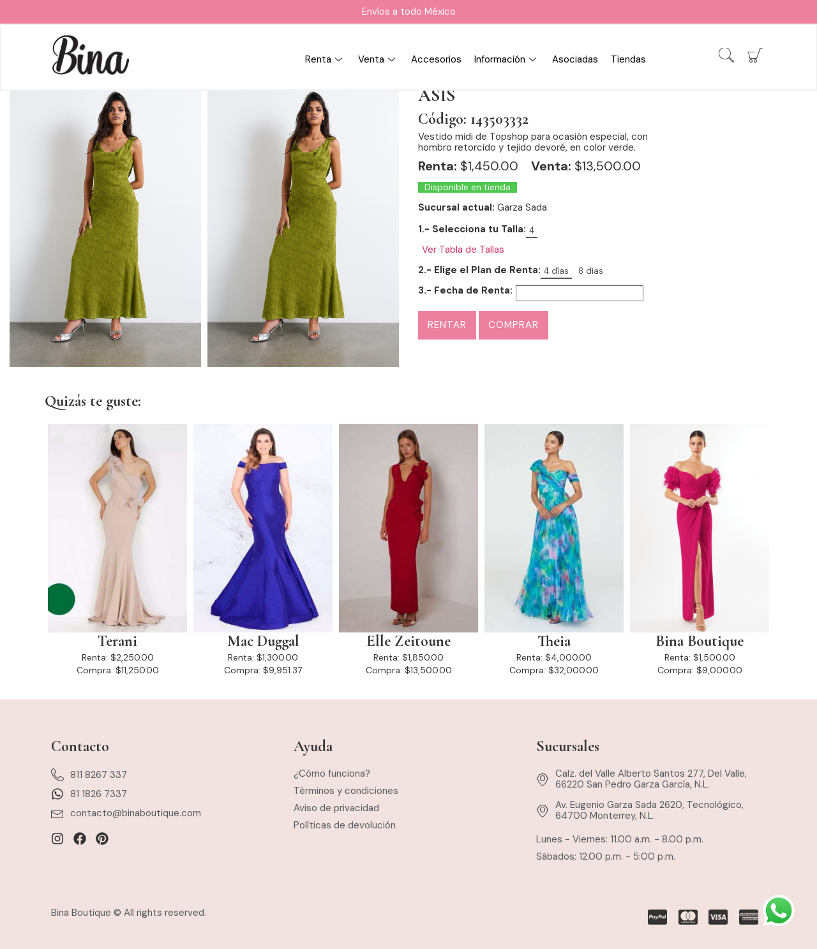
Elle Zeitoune (408, 641)
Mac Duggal (263, 641)
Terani (117, 641)
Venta (378, 60)
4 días (556, 270)
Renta (325, 60)
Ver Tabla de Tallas (463, 249)
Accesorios (436, 60)
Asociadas (575, 60)
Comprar (513, 324)
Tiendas (628, 60)
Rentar (447, 324)
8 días (590, 270)
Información (506, 60)
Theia (554, 641)
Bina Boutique (700, 641)
